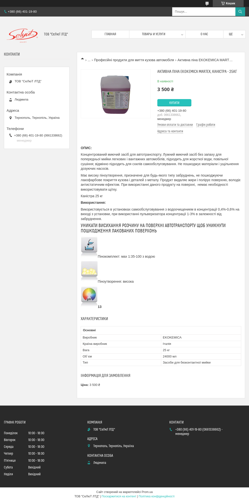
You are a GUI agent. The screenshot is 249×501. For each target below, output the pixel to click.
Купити (174, 103)
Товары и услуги (153, 34)
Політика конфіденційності (157, 496)
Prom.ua (147, 492)
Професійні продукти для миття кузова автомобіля (134, 60)
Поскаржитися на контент (119, 496)
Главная (110, 34)
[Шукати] (240, 11)
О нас (204, 34)
